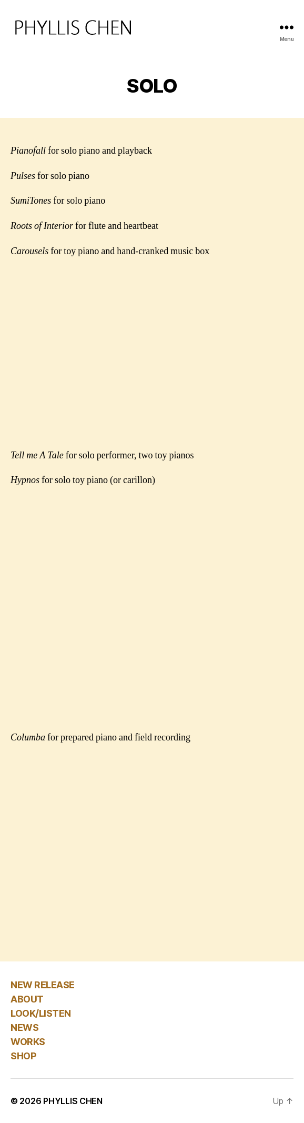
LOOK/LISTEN (41, 1013)
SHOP (23, 1055)
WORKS (28, 1041)
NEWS (24, 1027)
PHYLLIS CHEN (73, 1101)
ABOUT (27, 999)
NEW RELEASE (43, 984)
